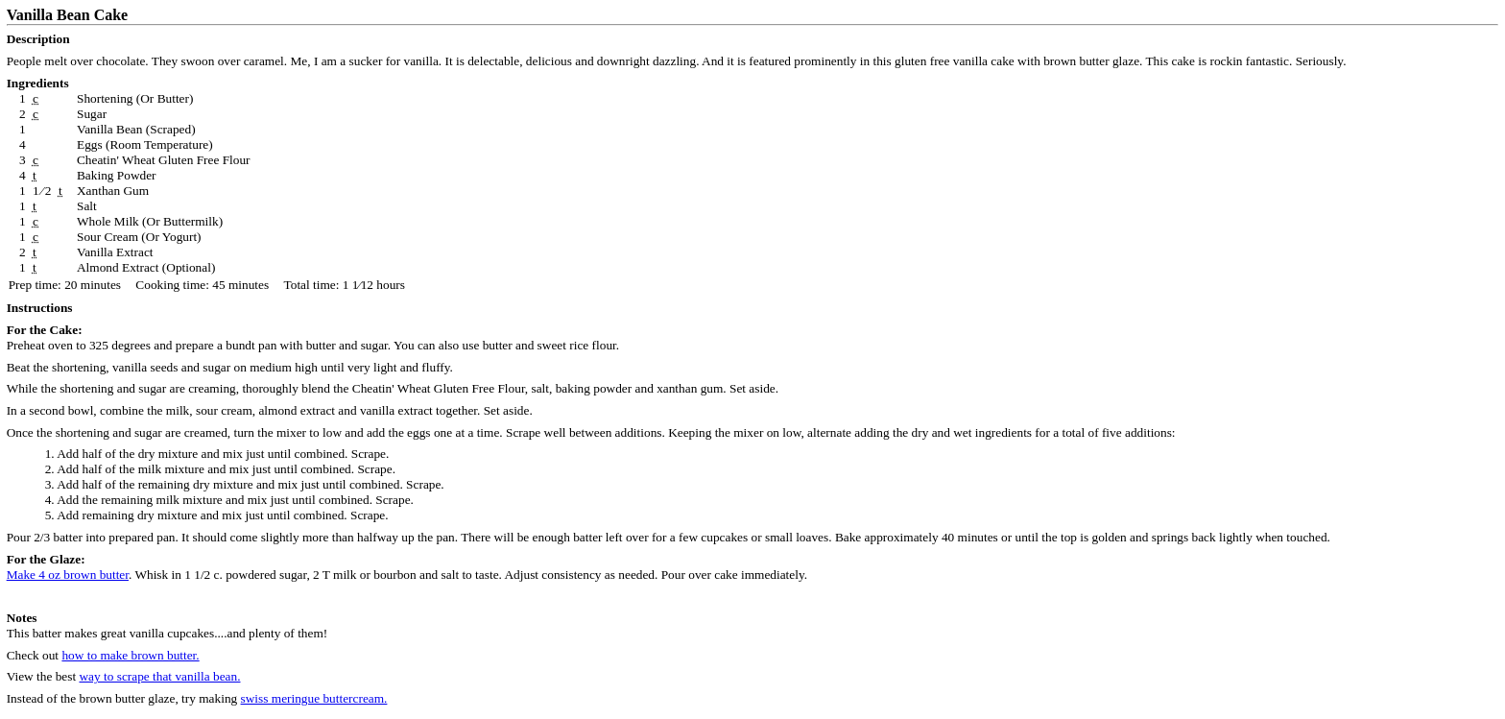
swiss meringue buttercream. (314, 698)
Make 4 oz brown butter (68, 574)
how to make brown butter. (130, 655)
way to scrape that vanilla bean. (159, 676)
